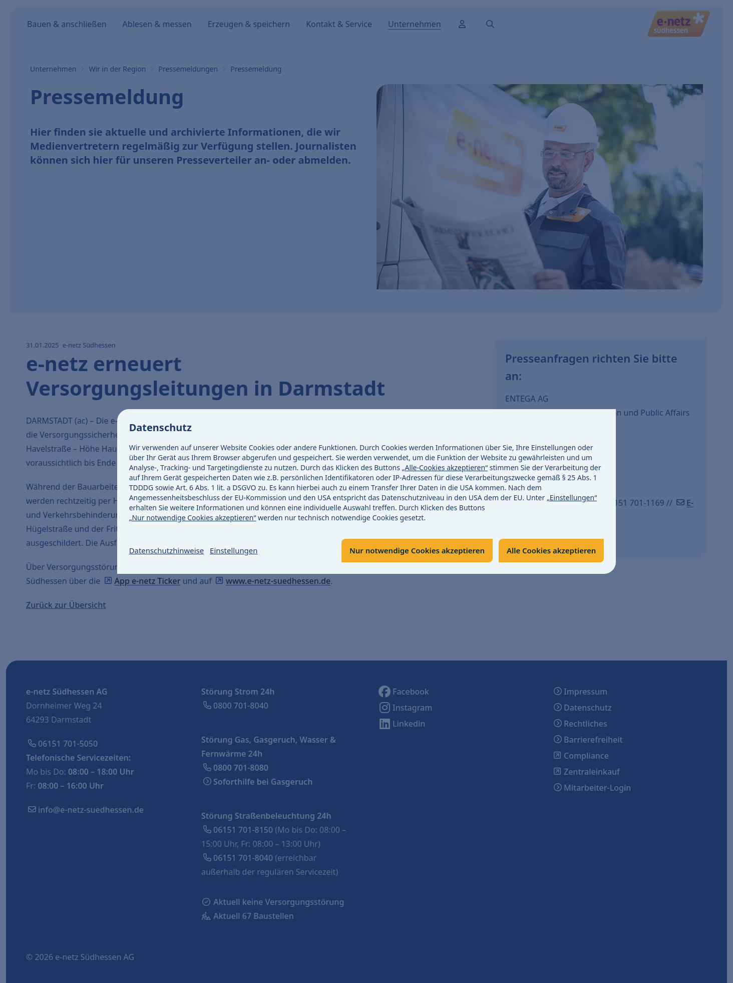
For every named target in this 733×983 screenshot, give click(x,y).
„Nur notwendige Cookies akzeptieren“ (192, 517)
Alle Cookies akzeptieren (548, 550)
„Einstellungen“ (572, 497)
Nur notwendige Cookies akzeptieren (405, 550)
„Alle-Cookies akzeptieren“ (445, 467)
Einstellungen (240, 550)
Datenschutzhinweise (169, 550)
